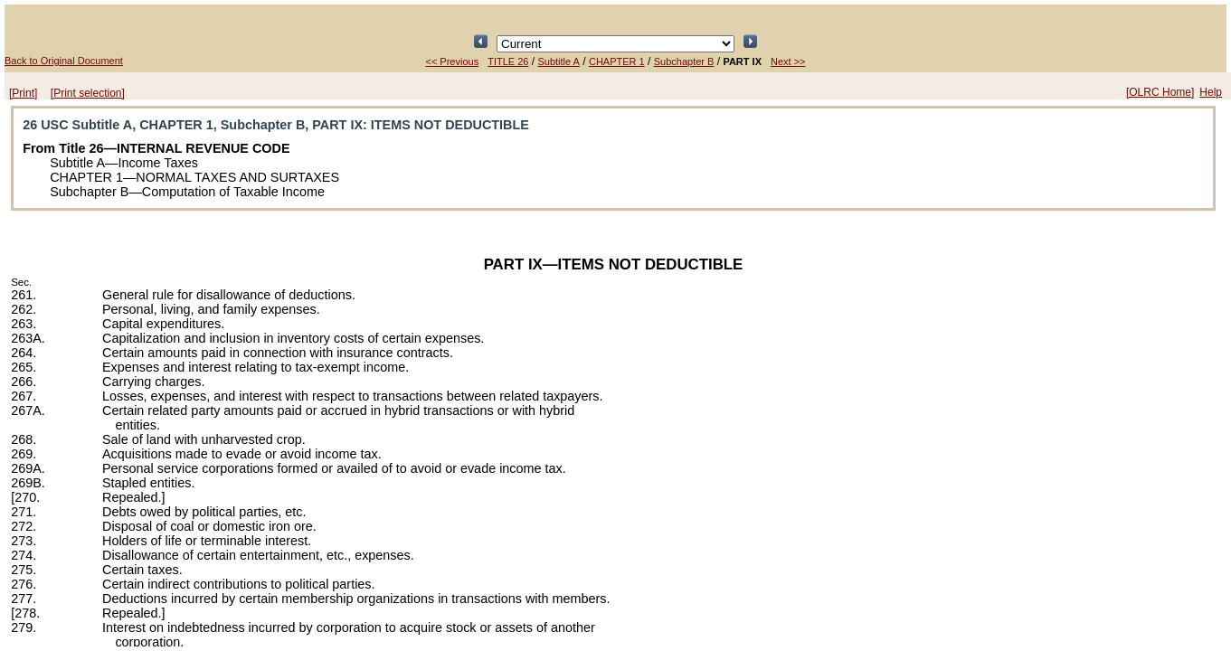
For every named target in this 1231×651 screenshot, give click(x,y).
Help (1210, 92)
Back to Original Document (64, 60)
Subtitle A (558, 61)
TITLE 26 (508, 61)
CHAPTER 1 (617, 61)
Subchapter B (684, 61)
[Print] (23, 93)
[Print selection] (88, 93)
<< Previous (451, 61)
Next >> (788, 61)
